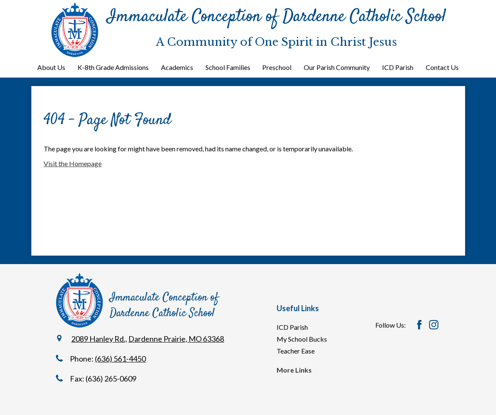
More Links (294, 370)
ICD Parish (292, 327)
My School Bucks (302, 339)
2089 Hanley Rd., (99, 338)
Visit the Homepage (73, 163)
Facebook (419, 324)
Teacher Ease (296, 351)
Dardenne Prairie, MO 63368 (176, 338)
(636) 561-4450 (120, 358)
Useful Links (298, 308)
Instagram (433, 324)
